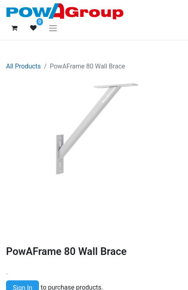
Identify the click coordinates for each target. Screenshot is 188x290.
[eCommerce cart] (14, 28)
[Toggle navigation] (53, 28)
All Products (23, 66)
